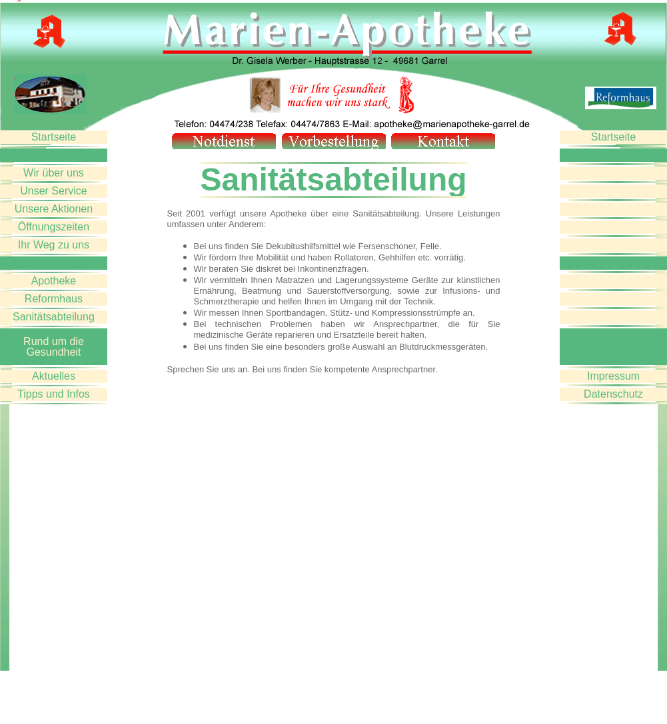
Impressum (613, 376)
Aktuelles (53, 376)
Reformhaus (54, 298)
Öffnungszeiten (53, 226)
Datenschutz (613, 394)
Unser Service (53, 190)
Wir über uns (53, 173)
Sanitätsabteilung (54, 316)
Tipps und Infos (53, 394)
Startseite (54, 137)
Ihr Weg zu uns (53, 244)
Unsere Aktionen (54, 208)
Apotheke (54, 280)
